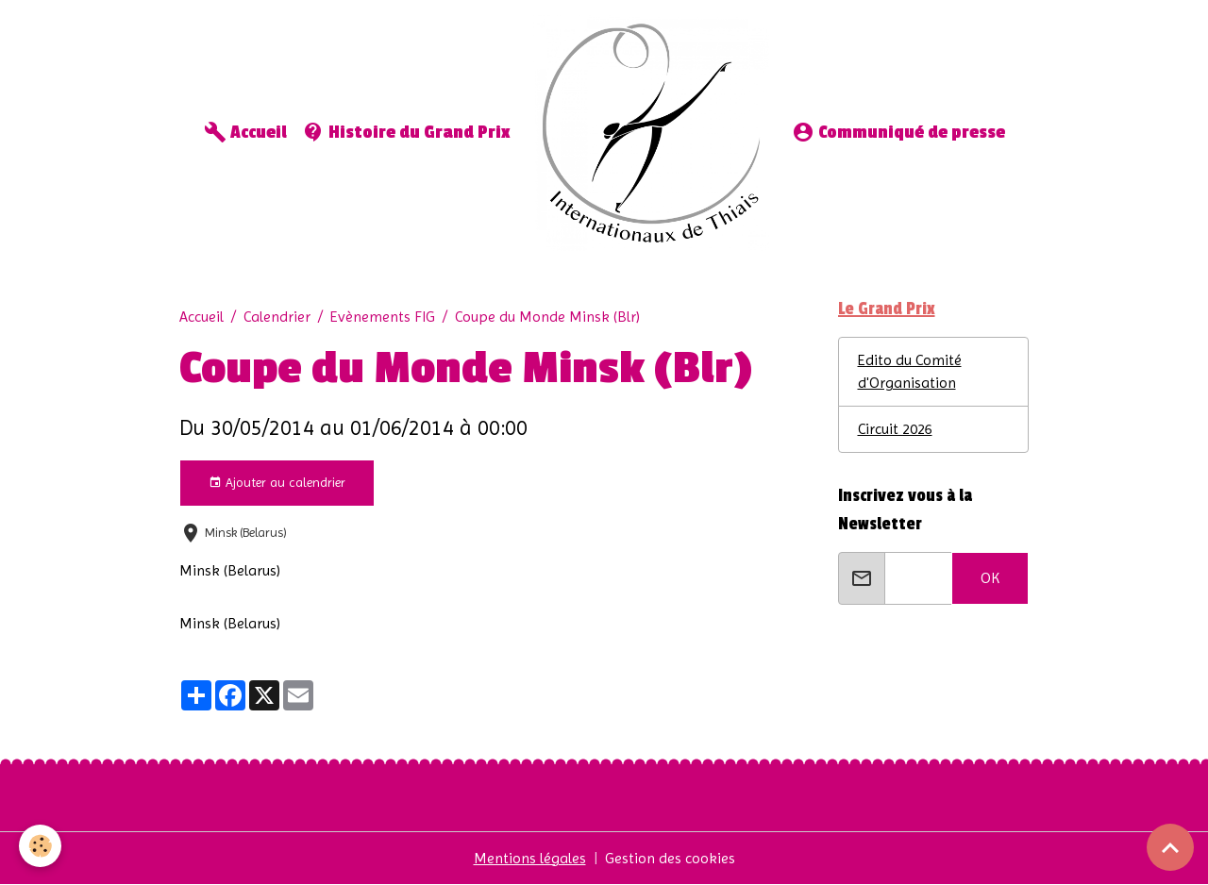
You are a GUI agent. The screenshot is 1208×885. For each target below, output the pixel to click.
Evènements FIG (382, 317)
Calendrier (276, 317)
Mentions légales (530, 858)
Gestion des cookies (670, 858)
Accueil (245, 132)
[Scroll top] (1170, 847)
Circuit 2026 (895, 429)
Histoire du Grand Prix (406, 132)
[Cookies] (40, 846)
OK (990, 578)
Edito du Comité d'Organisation (910, 371)
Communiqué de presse (898, 132)
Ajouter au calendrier (277, 483)
